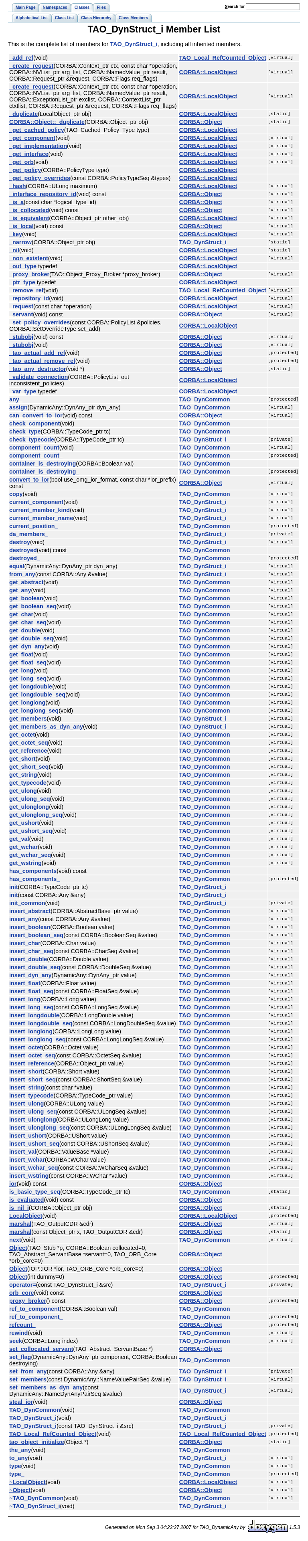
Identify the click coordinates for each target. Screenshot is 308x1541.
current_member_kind (39, 510)
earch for (235, 6)
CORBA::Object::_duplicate (47, 122)
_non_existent (28, 258)
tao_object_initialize (36, 1442)
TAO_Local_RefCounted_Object (222, 58)
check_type (25, 431)
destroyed (23, 550)
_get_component (32, 138)
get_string (23, 775)
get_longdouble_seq (37, 694)
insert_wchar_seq (33, 1167)
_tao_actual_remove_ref (42, 361)
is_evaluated (26, 1200)
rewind (18, 1333)
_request (21, 306)
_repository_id (29, 298)
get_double (24, 630)
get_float (21, 654)
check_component (34, 423)
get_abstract (26, 582)
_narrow (20, 242)
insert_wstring (29, 1175)
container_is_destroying (42, 463)
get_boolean (26, 598)
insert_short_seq (32, 1079)
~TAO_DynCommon (36, 1498)
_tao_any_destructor (37, 369)
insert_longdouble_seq (41, 1023)
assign (18, 407)
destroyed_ (24, 558)
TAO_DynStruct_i (133, 44)
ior (12, 1184)
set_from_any (28, 1371)
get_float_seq (28, 662)
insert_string (26, 1087)
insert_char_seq (31, 951)
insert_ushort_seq (34, 1143)
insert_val (22, 1151)
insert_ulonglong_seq (39, 1127)
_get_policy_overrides (39, 178)
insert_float (25, 983)
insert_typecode (31, 1095)
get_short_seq (29, 766)
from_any (22, 574)
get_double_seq (31, 638)
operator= (22, 1285)
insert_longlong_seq (37, 1039)
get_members (28, 718)
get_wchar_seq (30, 855)
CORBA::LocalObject (208, 72)
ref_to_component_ (36, 1317)
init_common (27, 903)
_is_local (21, 226)
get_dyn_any (27, 646)
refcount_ (22, 1325)
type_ (16, 1474)
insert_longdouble (34, 1015)
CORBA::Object (200, 122)
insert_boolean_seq (36, 935)
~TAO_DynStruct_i (34, 1506)
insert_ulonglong (32, 1119)
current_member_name (41, 518)
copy (16, 494)
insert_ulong (26, 1103)
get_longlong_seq (34, 710)
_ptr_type (22, 282)
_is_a (16, 202)
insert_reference (31, 1063)
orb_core (21, 1293)
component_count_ (36, 455)
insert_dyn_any (30, 975)
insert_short (26, 1071)
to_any (18, 1458)
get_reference (28, 750)
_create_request (31, 66)
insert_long (25, 999)
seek (15, 1341)
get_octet (22, 734)
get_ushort (24, 823)
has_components (33, 871)
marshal (20, 1224)
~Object (19, 1490)
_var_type (22, 391)
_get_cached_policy (36, 130)
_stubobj (21, 337)
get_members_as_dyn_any (46, 726)
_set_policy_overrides (39, 322)
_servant (21, 314)
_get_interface (29, 154)
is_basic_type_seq (34, 1192)
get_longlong (27, 702)
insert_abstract (30, 911)
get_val (19, 839)
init (13, 887)
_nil (14, 250)
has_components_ (34, 879)
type (15, 1466)
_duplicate (23, 114)
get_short (22, 758)
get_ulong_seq (29, 799)
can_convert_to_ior (36, 415)
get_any (20, 590)
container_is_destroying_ (44, 471)
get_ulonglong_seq (35, 815)
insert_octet (25, 1047)
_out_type (22, 266)
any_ (15, 399)
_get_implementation (38, 146)
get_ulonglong (29, 807)
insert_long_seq (31, 1007)
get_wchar (23, 847)
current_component (36, 502)
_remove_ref (26, 290)
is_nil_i (19, 1208)
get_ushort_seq (30, 831)
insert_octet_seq (32, 1055)
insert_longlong (31, 1031)
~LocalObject (27, 1482)
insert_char (25, 943)
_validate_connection (38, 377)
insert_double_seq (34, 967)
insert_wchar (27, 1159)
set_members (28, 1379)
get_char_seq (28, 622)
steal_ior (21, 1402)
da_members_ (28, 534)
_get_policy (25, 170)
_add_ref (21, 58)
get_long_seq (28, 678)
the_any (20, 1450)
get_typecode (28, 783)
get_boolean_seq (33, 606)
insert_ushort (27, 1135)
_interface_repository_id (42, 194)
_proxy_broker (29, 274)
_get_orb (21, 162)
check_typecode (31, 439)
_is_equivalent (29, 218)
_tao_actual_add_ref (37, 353)
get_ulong (23, 791)
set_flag (20, 1357)
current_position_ (33, 526)
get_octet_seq (28, 742)
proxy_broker (27, 1301)
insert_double (28, 959)
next (15, 1240)
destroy (19, 542)
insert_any (23, 919)
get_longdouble (30, 686)
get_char (21, 614)
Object (18, 1248)
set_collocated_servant (41, 1349)
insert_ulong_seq (33, 1111)
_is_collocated (29, 210)
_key (15, 234)
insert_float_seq (31, 991)
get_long (21, 670)
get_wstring (25, 863)
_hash (17, 186)
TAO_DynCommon (204, 399)
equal (16, 566)
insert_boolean (29, 927)
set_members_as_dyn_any (46, 1387)
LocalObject (25, 1216)
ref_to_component (34, 1309)
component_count (34, 447)
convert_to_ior (29, 479)
